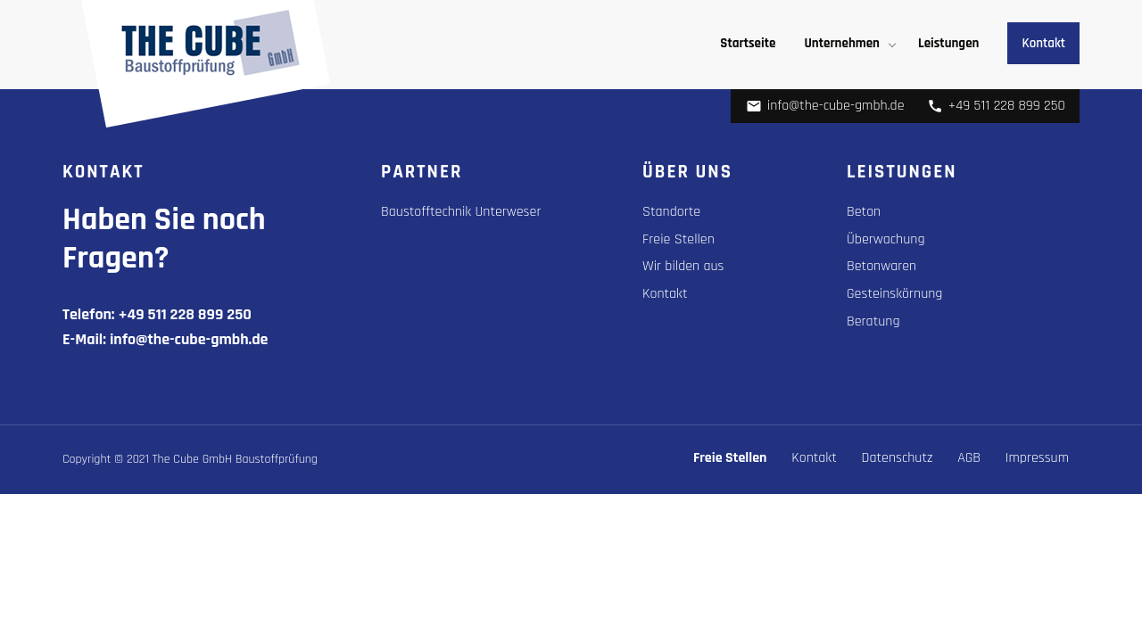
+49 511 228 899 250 (996, 105)
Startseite (747, 43)
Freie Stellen (678, 239)
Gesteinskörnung (894, 293)
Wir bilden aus (683, 266)
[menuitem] (748, 43)
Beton (864, 211)
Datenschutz (897, 458)
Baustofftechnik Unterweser (461, 211)
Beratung (873, 321)
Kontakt (1043, 43)
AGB (969, 458)
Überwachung (885, 239)
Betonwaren (881, 266)
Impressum (1037, 458)
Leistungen (948, 43)
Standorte (671, 211)
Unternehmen (842, 43)
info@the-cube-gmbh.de (825, 105)
